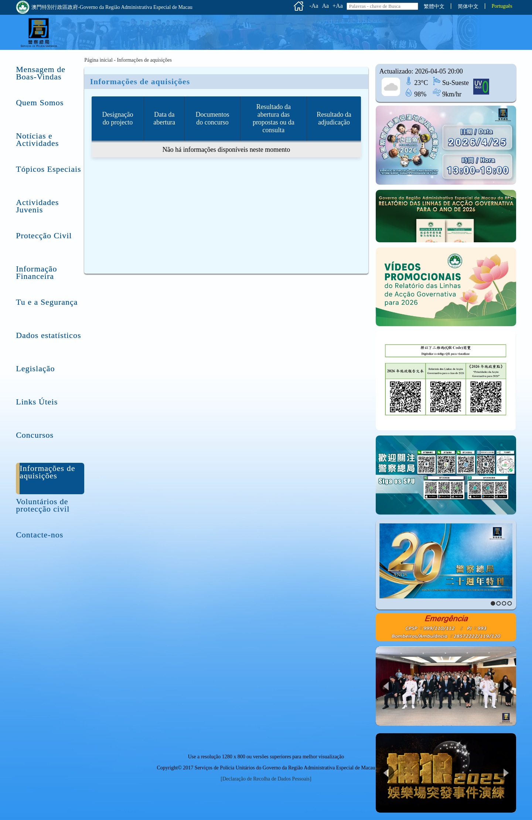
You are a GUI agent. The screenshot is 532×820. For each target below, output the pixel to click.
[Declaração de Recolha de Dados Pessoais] (266, 779)
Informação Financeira (36, 268)
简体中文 (468, 6)
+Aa (337, 6)
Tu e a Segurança (47, 301)
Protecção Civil (44, 235)
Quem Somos (40, 102)
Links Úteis (37, 401)
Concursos (35, 434)
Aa (325, 6)
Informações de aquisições (47, 468)
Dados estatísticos (48, 335)
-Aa (313, 6)
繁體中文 (434, 6)
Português (502, 6)
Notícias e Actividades (37, 135)
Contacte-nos (39, 534)
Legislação (35, 368)
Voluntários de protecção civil (42, 501)
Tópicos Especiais (48, 168)
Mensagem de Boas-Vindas (40, 69)
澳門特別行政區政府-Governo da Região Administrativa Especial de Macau (104, 7)
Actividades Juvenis (37, 202)
